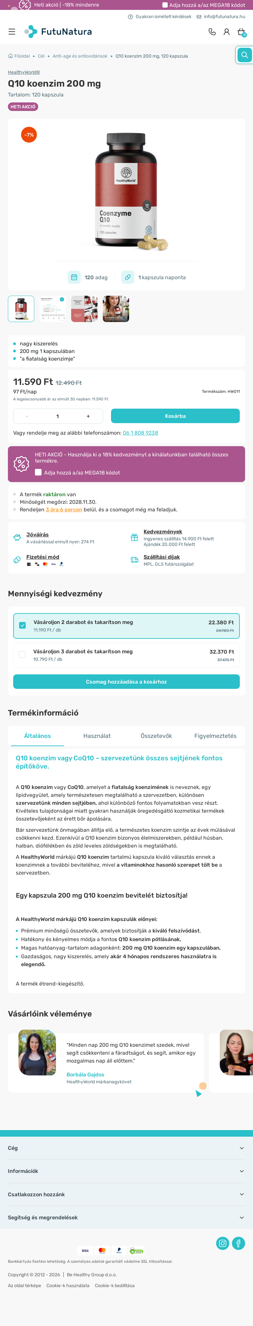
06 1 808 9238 (140, 433)
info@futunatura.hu (221, 16)
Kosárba (175, 416)
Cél (41, 56)
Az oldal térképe (24, 1285)
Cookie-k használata (68, 1285)
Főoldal (19, 56)
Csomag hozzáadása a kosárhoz (126, 682)
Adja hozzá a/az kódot (207, 5)
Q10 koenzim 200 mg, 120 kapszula (152, 56)
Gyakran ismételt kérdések (159, 16)
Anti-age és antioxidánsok (80, 56)
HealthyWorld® (24, 72)
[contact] (212, 32)
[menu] (13, 31)
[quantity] (57, 416)
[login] (227, 32)
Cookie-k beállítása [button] (115, 1285)
